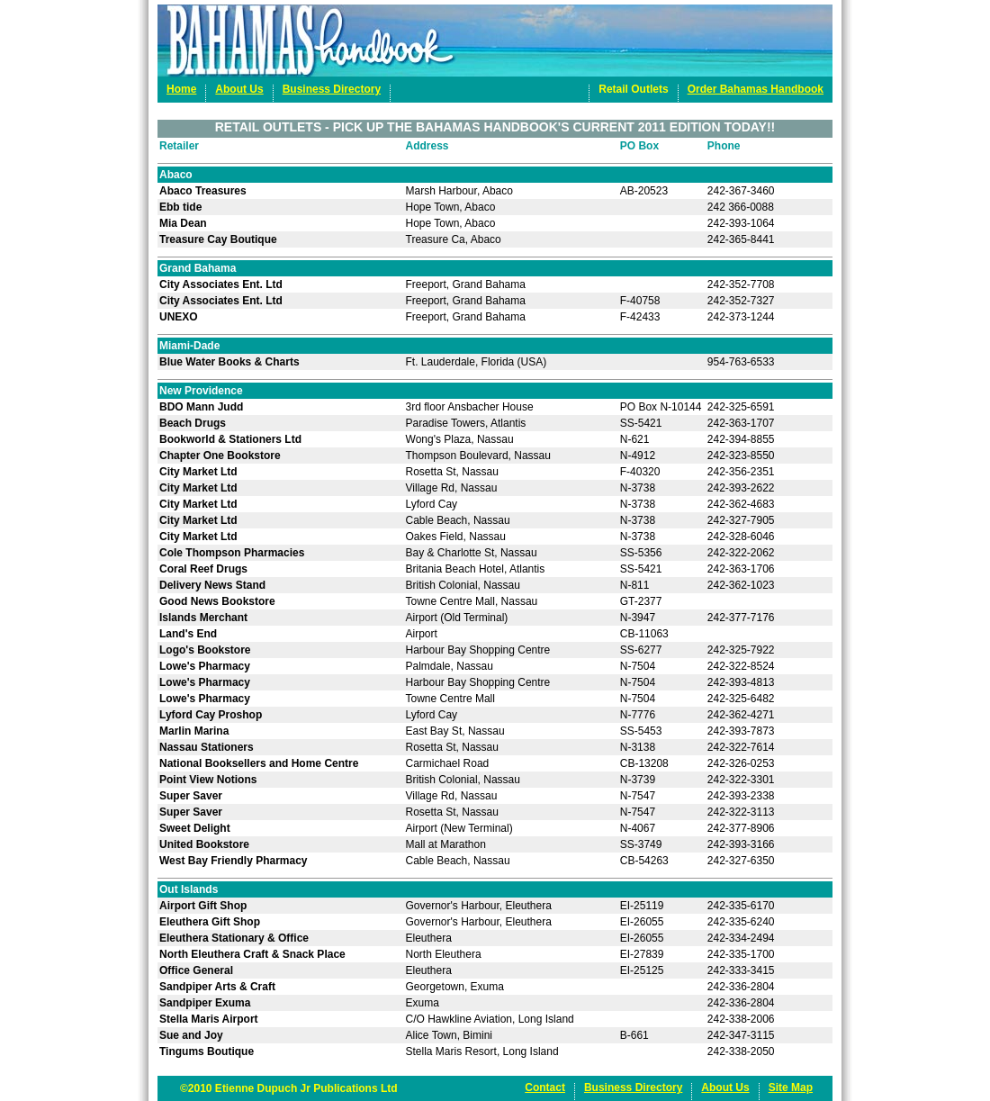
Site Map (791, 1087)
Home (181, 89)
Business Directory (332, 89)
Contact (545, 1087)
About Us (239, 89)
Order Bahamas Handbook (756, 89)
